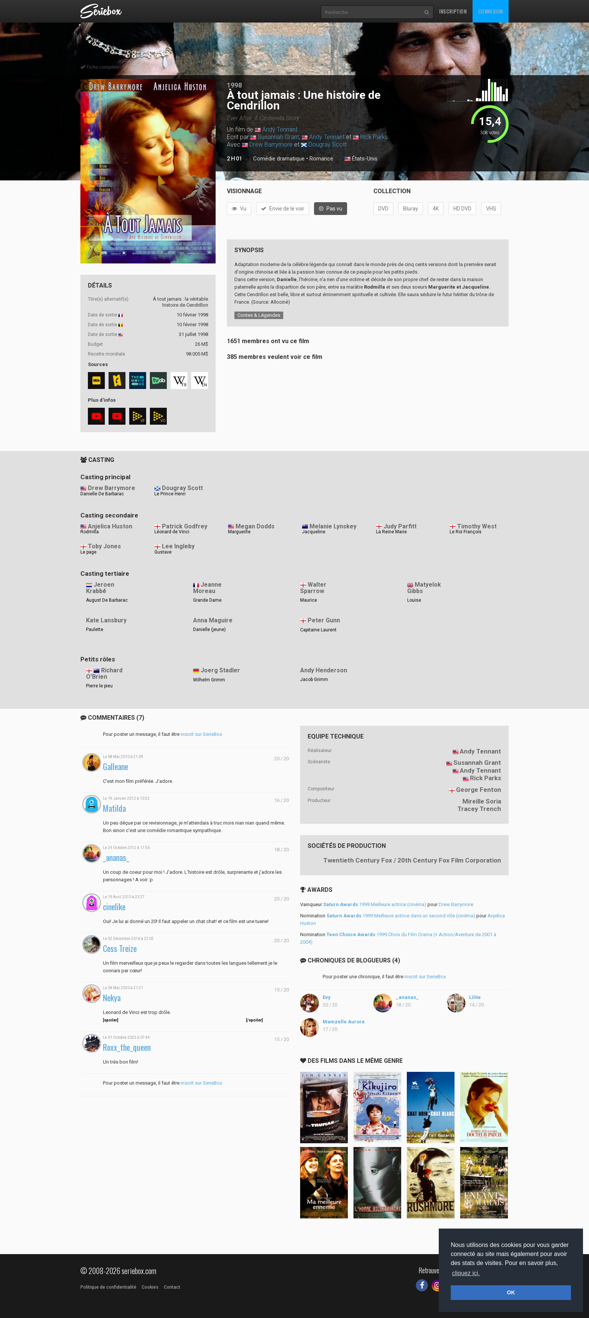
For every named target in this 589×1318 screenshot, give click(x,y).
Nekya (112, 997)
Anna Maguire (213, 620)
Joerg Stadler (220, 670)
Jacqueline (313, 531)
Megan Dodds (255, 526)
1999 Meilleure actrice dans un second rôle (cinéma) (400, 916)
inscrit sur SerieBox (201, 734)
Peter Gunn (324, 620)
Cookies (150, 1287)
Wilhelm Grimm (209, 679)
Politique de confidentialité (108, 1287)
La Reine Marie (391, 531)
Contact (172, 1287)
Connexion (490, 11)
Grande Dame (207, 600)
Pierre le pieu (99, 686)
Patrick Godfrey (184, 526)
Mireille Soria (481, 801)
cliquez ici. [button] (466, 1273)
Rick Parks (374, 137)
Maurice (308, 600)
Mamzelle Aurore (344, 1021)
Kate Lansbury (106, 620)
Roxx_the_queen (127, 1047)
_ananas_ (116, 857)
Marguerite (239, 531)
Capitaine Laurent (318, 630)
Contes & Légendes (258, 315)
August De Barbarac (107, 600)
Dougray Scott (327, 144)
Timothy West (477, 526)
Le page (88, 552)
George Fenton (478, 789)
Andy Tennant (280, 129)
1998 (234, 85)
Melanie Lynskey (333, 526)
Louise (414, 600)
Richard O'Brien (104, 673)
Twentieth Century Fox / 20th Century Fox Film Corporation (412, 860)
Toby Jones (104, 546)
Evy (327, 997)
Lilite (475, 997)
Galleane (115, 766)
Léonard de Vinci (171, 531)
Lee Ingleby (178, 546)
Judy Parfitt (400, 526)
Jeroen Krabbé (100, 588)
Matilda (114, 808)
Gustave (163, 552)
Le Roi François (466, 531)
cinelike (114, 906)
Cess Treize (120, 948)
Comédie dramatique (279, 158)
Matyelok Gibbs (424, 588)
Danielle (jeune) (209, 629)
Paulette (94, 629)
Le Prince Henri (170, 493)
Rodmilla (89, 531)
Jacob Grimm (314, 679)
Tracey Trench (479, 809)
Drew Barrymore (271, 144)
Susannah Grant (278, 137)
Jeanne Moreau (207, 588)
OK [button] (511, 1292)
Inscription (453, 11)
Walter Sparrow (313, 588)
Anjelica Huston (110, 526)
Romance (321, 158)
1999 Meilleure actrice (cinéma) (374, 904)
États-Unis (361, 159)
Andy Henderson (323, 670)
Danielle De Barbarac (102, 493)
